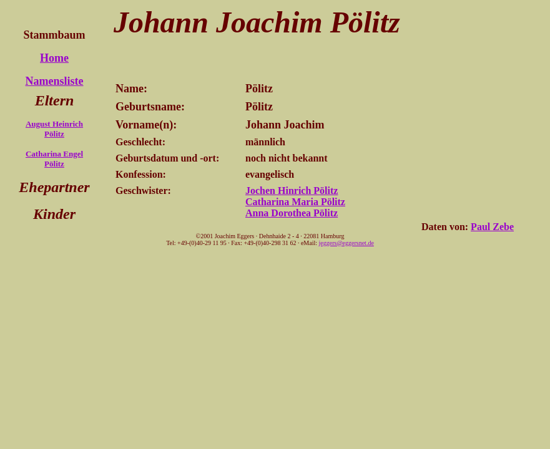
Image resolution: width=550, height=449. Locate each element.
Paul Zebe (492, 226)
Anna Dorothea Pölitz (291, 213)
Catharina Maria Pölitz (295, 201)
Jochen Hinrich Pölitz (291, 190)
